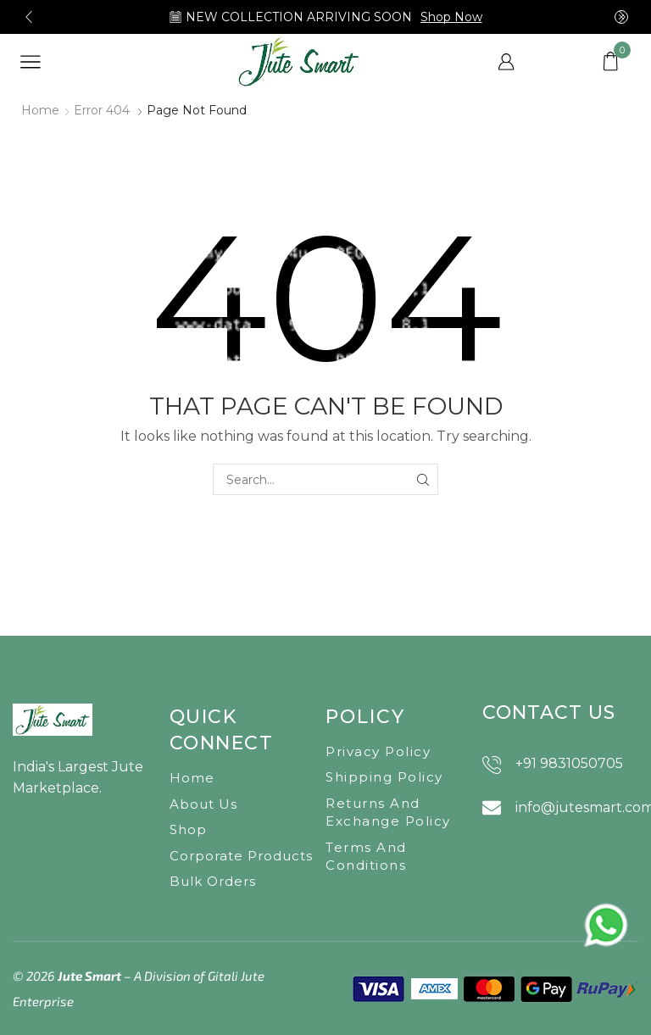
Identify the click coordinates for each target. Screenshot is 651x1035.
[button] (29, 17)
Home (40, 110)
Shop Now (451, 17)
